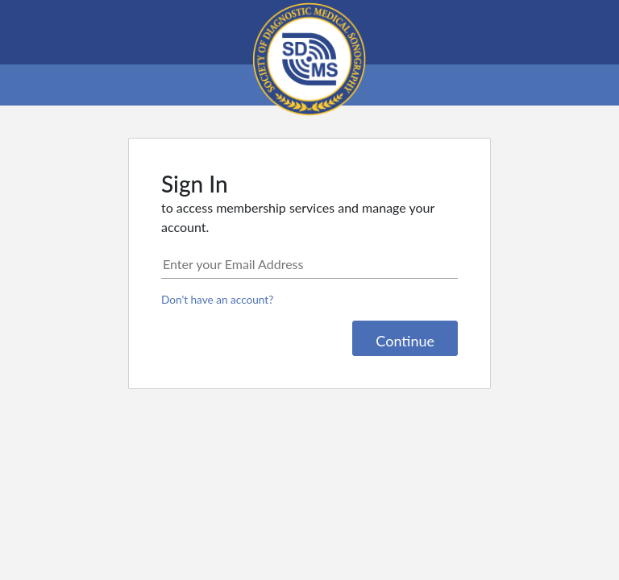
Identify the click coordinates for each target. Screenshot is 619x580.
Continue (405, 341)
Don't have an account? (217, 299)
